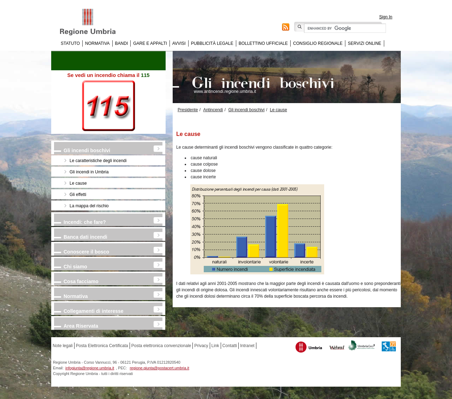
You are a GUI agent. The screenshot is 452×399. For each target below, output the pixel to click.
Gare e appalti (150, 43)
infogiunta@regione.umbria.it (89, 368)
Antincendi (213, 109)
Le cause (78, 183)
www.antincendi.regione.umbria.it (225, 91)
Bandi (121, 43)
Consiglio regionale (318, 43)
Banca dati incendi (85, 237)
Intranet (247, 345)
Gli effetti (78, 194)
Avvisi (179, 43)
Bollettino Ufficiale (263, 43)
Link (215, 345)
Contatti (229, 345)
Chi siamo (75, 266)
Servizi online (364, 43)
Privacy (201, 345)
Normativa (97, 43)
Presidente (188, 109)
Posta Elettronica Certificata (102, 345)
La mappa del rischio (89, 205)
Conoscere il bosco (86, 252)
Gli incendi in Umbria (89, 171)
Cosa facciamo (81, 281)
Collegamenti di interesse (94, 311)
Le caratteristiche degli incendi (98, 160)
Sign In (385, 16)
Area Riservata (81, 326)
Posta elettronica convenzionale (161, 345)
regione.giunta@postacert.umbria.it (159, 368)
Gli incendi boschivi (87, 150)
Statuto (70, 43)
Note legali (63, 345)
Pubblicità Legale (212, 43)
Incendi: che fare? (85, 222)
